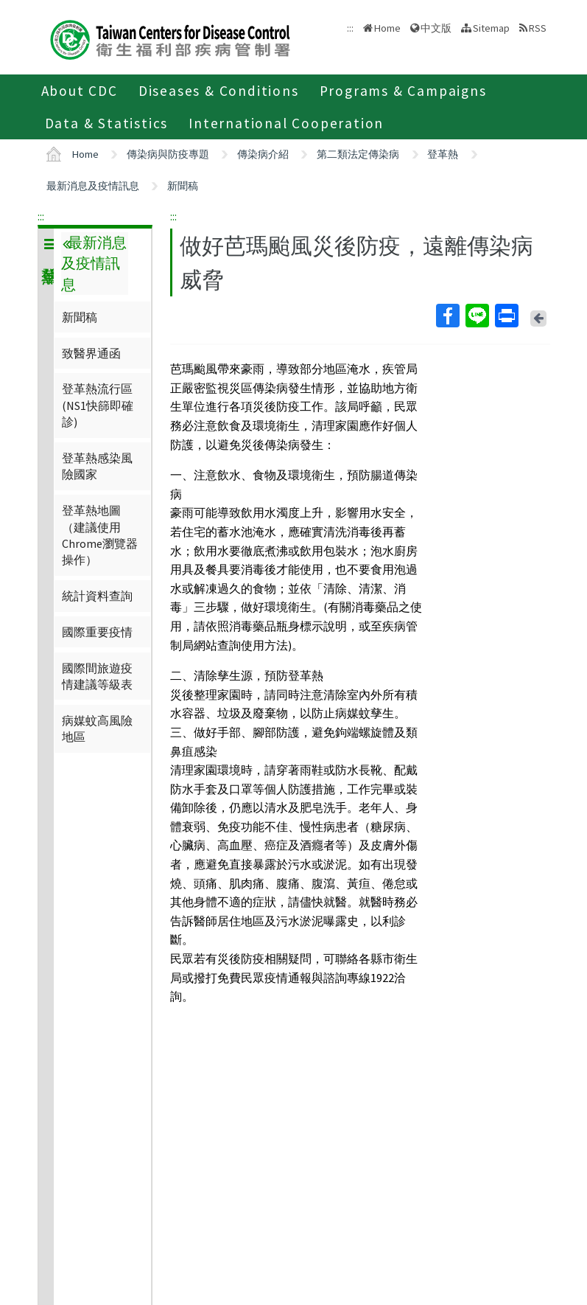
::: (41, 216)
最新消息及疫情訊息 (92, 185)
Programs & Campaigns (403, 91)
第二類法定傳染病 (358, 154)
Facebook (447, 315)
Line (476, 315)
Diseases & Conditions (218, 91)
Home (387, 28)
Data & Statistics (107, 123)
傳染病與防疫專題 (168, 154)
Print (506, 315)
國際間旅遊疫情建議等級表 (97, 676)
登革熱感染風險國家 (97, 465)
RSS (537, 28)
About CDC (79, 91)
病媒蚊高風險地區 (97, 728)
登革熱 (442, 154)
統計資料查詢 (97, 595)
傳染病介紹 (263, 154)
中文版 (436, 28)
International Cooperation (286, 123)
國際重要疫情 (97, 631)
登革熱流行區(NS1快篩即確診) (97, 405)
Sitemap (491, 28)
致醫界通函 (91, 353)
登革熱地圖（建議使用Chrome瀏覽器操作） (100, 535)
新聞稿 (182, 185)
